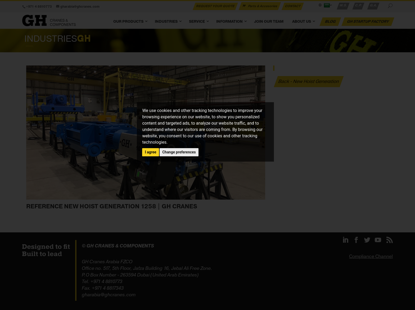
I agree (150, 152)
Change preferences (179, 152)
